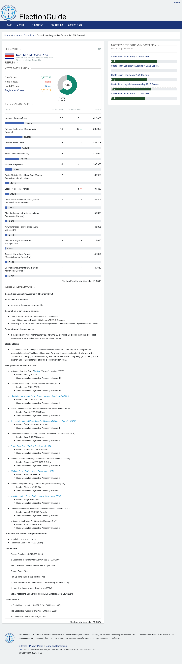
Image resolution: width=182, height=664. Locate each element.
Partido (37, 371)
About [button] (21, 25)
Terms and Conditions (56, 646)
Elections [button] (38, 25)
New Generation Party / (36, 496)
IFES (20, 650)
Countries (57, 25)
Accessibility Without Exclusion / (43, 421)
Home (9, 25)
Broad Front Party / (31, 446)
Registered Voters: (15, 90)
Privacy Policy (36, 646)
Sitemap (23, 646)
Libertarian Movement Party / (40, 396)
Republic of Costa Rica (32, 55)
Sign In (177, 3)
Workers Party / (32, 471)
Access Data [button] (75, 25)
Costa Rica (29, 35)
